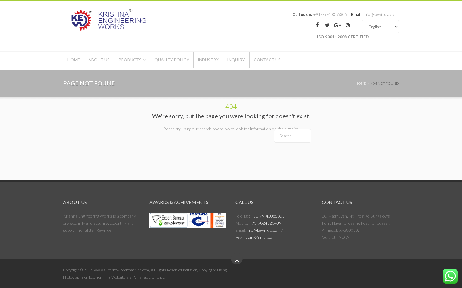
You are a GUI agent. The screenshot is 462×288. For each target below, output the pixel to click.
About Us (107, 60)
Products (142, 60)
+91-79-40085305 (268, 215)
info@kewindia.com (263, 230)
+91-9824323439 (265, 223)
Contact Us (301, 60)
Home (76, 60)
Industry (231, 60)
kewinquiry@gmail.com (255, 237)
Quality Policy (190, 60)
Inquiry (265, 60)
